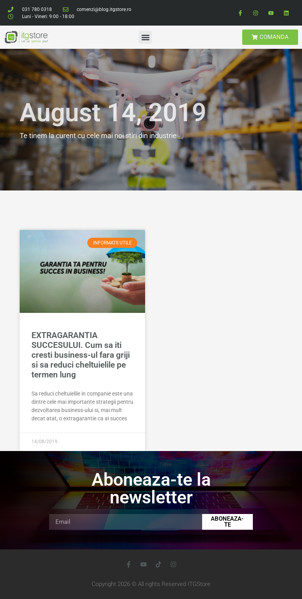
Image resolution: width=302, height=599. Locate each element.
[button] (145, 37)
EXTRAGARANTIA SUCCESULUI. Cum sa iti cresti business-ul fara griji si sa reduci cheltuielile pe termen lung (80, 355)
